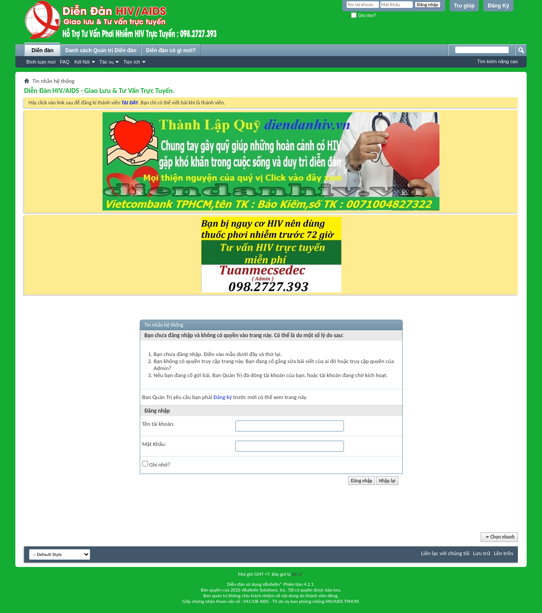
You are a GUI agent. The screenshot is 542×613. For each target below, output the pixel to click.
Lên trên (503, 553)
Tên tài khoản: (158, 424)
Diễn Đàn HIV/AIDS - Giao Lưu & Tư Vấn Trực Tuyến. (99, 90)
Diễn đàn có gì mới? (171, 50)
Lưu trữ (482, 553)
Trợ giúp (464, 6)
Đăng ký (222, 397)
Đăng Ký (498, 6)
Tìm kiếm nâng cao (497, 61)
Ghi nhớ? (363, 15)
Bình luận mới (41, 61)
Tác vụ (106, 61)
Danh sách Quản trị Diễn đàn (100, 50)
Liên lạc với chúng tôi (445, 553)
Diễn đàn (42, 50)
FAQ (65, 61)
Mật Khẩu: (154, 444)
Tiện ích (131, 61)
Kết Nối (82, 61)
